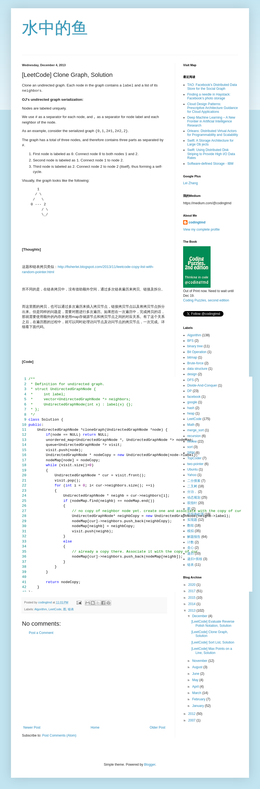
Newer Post (31, 727)
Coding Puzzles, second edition (206, 300)
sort (190, 447)
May (195, 680)
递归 (190, 553)
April (196, 687)
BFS (190, 341)
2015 (192, 598)
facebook (194, 397)
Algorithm (40, 609)
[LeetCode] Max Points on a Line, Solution (211, 650)
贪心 (190, 548)
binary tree (195, 346)
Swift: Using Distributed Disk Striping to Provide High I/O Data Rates (211, 154)
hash (190, 408)
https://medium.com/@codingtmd (207, 203)
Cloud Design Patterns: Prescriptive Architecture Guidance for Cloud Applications (212, 108)
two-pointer (195, 464)
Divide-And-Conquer (202, 385)
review (192, 441)
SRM (191, 453)
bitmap (192, 357)
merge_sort (195, 430)
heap (191, 413)
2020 (192, 585)
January (198, 706)
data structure (197, 369)
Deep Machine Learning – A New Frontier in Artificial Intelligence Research (211, 121)
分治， (192, 492)
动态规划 (193, 497)
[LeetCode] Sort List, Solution (212, 642)
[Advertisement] (94, 680)
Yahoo (192, 475)
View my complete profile (201, 229)
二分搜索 (193, 481)
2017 (192, 591)
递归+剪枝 (194, 559)
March (197, 693)
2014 (192, 604)
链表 (71, 609)
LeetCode (55, 609)
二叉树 (192, 486)
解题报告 (193, 537)
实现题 (192, 520)
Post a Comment (41, 633)
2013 (192, 610)
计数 (190, 542)
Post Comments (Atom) (59, 735)
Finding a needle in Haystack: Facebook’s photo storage (208, 96)
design (192, 374)
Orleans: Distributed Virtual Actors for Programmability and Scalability (212, 133)
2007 (192, 720)
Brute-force (195, 363)
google (192, 402)
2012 (192, 714)
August (197, 667)
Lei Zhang (190, 183)
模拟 (190, 531)
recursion (194, 436)
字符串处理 (195, 514)
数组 (190, 525)
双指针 (192, 503)
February (199, 699)
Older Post (157, 727)
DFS (190, 380)
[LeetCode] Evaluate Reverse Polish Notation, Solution (212, 623)
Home (95, 727)
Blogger (149, 764)
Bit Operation (196, 352)
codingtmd (197, 222)
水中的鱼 (55, 28)
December (200, 616)
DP (189, 391)
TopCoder (194, 458)
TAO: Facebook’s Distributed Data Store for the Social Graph (212, 87)
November (200, 661)
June (196, 674)
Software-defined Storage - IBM (210, 164)
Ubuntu (192, 469)
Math (191, 425)
